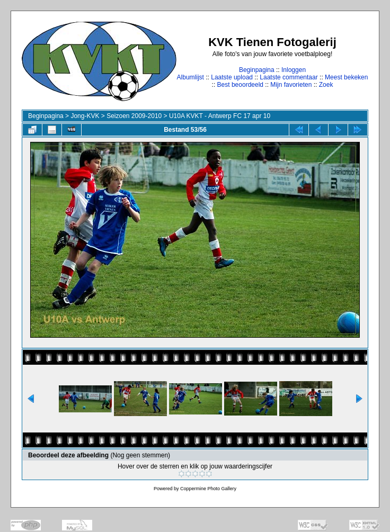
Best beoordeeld (240, 84)
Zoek (326, 84)
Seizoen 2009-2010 (134, 116)
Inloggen (293, 70)
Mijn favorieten (291, 84)
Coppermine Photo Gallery (208, 488)
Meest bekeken (346, 77)
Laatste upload (232, 77)
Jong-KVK (84, 116)
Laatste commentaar (288, 77)
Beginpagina (256, 70)
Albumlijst (190, 77)
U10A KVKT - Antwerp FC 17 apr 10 (219, 116)
